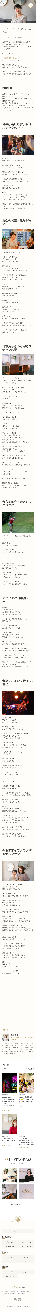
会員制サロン (10, 1246)
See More (14, 1204)
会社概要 (10, 1272)
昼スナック (10, 1242)
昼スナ (21, 1106)
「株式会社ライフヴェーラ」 (12, 58)
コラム (26, 1257)
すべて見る (28, 1069)
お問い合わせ (10, 1276)
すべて (10, 1257)
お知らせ (26, 1272)
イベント (10, 1261)
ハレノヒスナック (7, 1110)
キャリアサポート (24, 1147)
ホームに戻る (18, 1231)
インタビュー (26, 1261)
